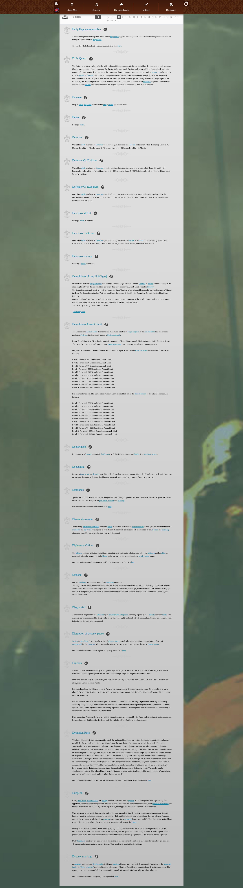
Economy (97, 7)
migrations (97, 39)
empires (116, 864)
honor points (154, 644)
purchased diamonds (91, 526)
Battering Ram (79, 311)
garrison (147, 454)
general (131, 800)
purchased (103, 500)
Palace (134, 822)
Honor (105, 556)
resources (155, 72)
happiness (81, 841)
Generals (99, 145)
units (81, 104)
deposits (96, 474)
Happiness (114, 36)
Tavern (88, 84)
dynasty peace (122, 615)
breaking (112, 615)
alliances (151, 553)
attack (110, 104)
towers (154, 454)
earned (111, 500)
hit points (87, 104)
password (87, 530)
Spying (75, 641)
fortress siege (92, 800)
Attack (131, 240)
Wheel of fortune (86, 75)
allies (163, 553)
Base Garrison (141, 350)
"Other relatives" (87, 867)
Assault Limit (91, 332)
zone (108, 454)
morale (152, 615)
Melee (150, 284)
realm (110, 526)
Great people (98, 864)
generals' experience (160, 803)
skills (83, 145)
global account (138, 526)
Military (146, 7)
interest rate (85, 474)
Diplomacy (171, 7)
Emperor (100, 615)
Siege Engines (96, 284)
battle (82, 125)
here (119, 46)
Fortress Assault (113, 335)
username (76, 530)
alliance (79, 553)
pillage (104, 800)
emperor (106, 819)
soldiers (83, 582)
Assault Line (149, 332)
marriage (77, 864)
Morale (133, 145)
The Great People (121, 7)
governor (128, 819)
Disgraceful (77, 644)
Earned (155, 530)
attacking (84, 641)
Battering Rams (114, 344)
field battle (81, 800)
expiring (121, 500)
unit (104, 104)
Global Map (72, 7)
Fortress (142, 284)
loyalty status (144, 556)
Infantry (150, 287)
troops (88, 454)
